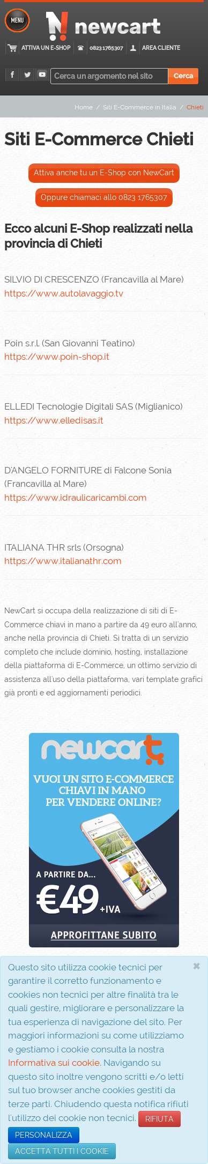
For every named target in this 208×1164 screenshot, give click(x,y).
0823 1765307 (106, 48)
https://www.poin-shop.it (56, 356)
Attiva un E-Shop (45, 48)
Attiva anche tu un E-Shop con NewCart (104, 172)
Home (84, 107)
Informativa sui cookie (54, 1062)
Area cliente (161, 48)
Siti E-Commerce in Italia (139, 107)
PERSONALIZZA (43, 1135)
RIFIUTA (159, 1119)
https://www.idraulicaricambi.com (75, 497)
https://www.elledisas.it (53, 420)
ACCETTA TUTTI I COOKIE (62, 1151)
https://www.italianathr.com (63, 560)
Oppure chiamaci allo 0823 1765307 (104, 197)
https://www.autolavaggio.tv (63, 293)
